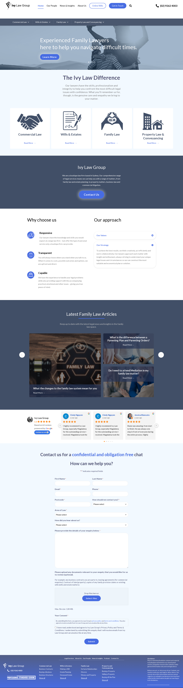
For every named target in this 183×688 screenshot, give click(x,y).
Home (42, 6)
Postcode (60, 493)
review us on (42, 426)
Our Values (101, 229)
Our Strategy (102, 239)
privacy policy (96, 615)
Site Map (76, 685)
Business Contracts (46, 663)
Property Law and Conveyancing (89, 15)
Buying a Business (45, 666)
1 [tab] (88, 55)
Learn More (50, 50)
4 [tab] (94, 55)
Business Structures (46, 669)
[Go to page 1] (106, 435)
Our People (53, 6)
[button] (125, 229)
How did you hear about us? (67, 514)
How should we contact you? (105, 493)
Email (58, 483)
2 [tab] (90, 55)
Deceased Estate (66, 669)
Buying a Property (108, 665)
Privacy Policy (49, 685)
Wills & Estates (43, 15)
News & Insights (68, 6)
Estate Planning (65, 666)
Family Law (63, 15)
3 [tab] (92, 55)
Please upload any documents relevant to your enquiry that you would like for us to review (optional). (91, 567)
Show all (42, 672)
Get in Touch (119, 6)
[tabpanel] (91, 41)
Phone (95, 483)
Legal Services (69, 652)
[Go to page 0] (104, 435)
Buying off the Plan (108, 671)
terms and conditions (112, 615)
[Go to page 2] (108, 435)
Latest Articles (91, 307)
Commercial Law (21, 15)
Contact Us (115, 652)
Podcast (107, 652)
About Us (83, 6)
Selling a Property (108, 668)
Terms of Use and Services (63, 685)
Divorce (84, 666)
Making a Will (65, 663)
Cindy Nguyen (76, 408)
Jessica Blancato (142, 408)
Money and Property (88, 669)
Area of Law (61, 504)
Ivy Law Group (41, 412)
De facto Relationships (89, 663)
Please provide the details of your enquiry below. (77, 524)
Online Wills (99, 6)
